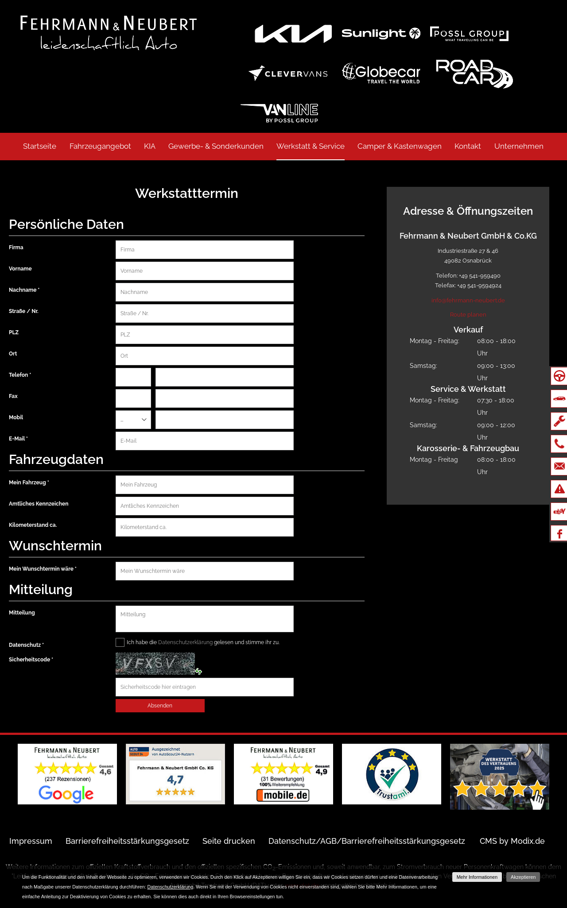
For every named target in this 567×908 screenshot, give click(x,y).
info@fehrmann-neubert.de (468, 300)
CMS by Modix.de (512, 841)
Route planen (468, 314)
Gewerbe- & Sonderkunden (216, 146)
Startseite (39, 146)
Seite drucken (228, 841)
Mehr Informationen (477, 877)
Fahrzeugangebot (100, 146)
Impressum (30, 841)
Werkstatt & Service (310, 146)
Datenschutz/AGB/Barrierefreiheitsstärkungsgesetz (366, 841)
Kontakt (467, 146)
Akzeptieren (523, 877)
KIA (149, 146)
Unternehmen (519, 146)
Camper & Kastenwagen (399, 146)
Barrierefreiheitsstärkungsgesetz (127, 841)
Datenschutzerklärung (185, 642)
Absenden (160, 706)
